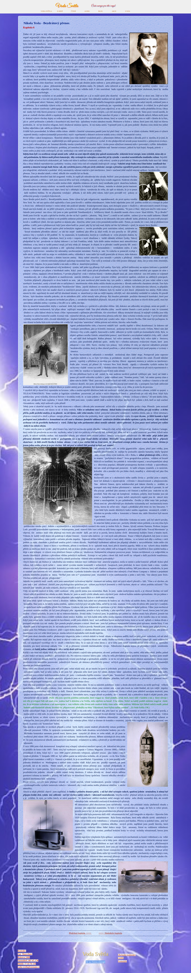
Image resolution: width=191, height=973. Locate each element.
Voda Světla (66, 6)
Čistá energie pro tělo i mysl (103, 6)
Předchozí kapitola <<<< (80, 933)
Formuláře (122, 961)
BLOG (100, 11)
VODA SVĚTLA (46, 11)
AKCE (114, 11)
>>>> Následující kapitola (110, 933)
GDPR (121, 958)
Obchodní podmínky (127, 955)
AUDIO (87, 11)
